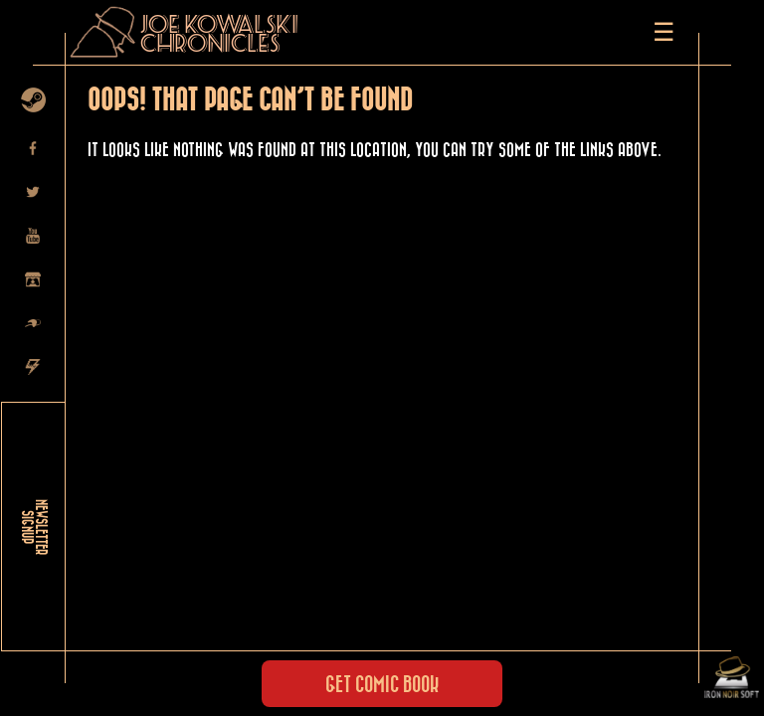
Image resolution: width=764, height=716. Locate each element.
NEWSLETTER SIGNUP (34, 527)
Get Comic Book (382, 685)
